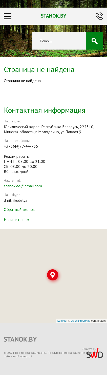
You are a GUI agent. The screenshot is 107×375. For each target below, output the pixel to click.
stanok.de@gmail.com (23, 185)
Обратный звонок (19, 209)
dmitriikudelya (15, 200)
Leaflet (61, 320)
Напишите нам (16, 219)
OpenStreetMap (81, 320)
